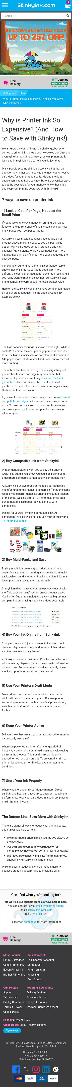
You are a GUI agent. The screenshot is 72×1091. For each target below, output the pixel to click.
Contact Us (34, 964)
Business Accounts (38, 997)
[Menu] (5, 5)
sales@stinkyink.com (39, 909)
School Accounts (37, 1002)
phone (59, 905)
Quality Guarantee (13, 1002)
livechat (47, 905)
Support (9, 93)
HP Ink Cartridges (13, 960)
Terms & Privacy (12, 1007)
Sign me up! (12, 1030)
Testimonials (10, 997)
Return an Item (36, 969)
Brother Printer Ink (14, 974)
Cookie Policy (11, 1011)
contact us (30, 921)
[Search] (32, 16)
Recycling (33, 974)
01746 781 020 (38, 913)
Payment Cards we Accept (42, 1007)
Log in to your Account (40, 960)
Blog (22, 93)
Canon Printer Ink (13, 964)
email (38, 905)
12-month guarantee (14, 520)
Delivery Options (36, 992)
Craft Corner (34, 979)
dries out (46, 378)
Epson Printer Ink (13, 969)
